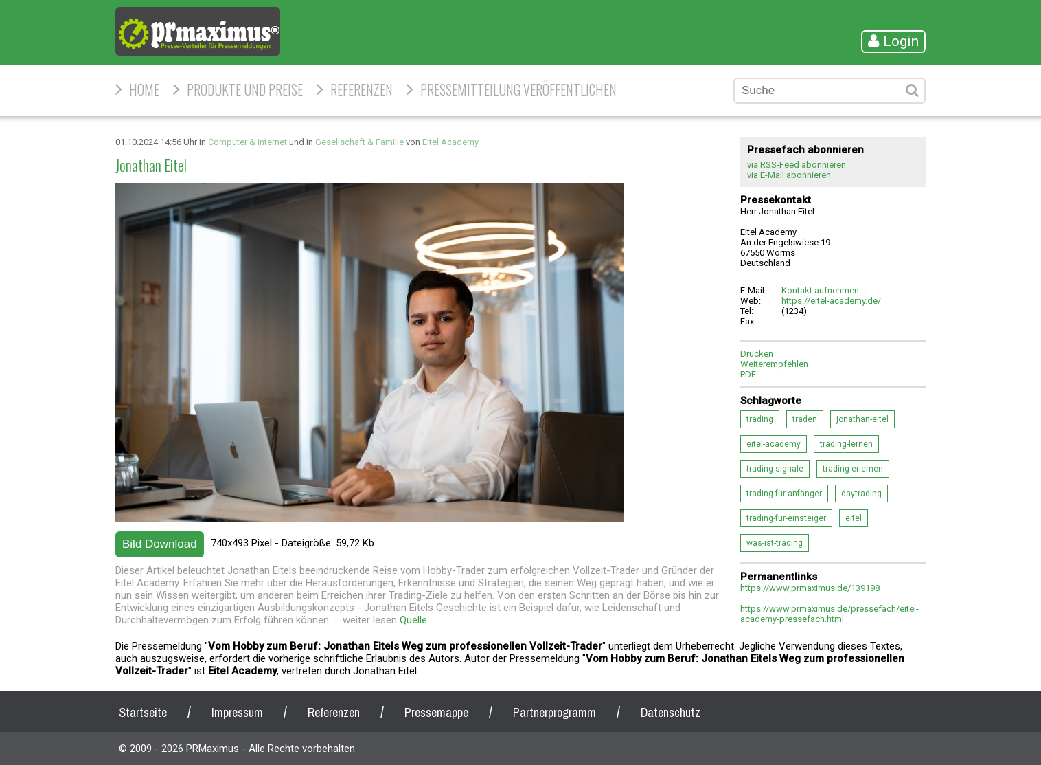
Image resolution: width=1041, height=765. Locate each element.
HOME (144, 89)
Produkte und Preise (245, 89)
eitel (853, 518)
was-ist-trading (774, 543)
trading (759, 419)
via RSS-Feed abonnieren (796, 164)
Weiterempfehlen (774, 364)
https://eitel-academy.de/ (831, 301)
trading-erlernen (853, 469)
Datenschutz (670, 712)
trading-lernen (846, 444)
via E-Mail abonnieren (789, 175)
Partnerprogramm (554, 712)
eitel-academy (773, 444)
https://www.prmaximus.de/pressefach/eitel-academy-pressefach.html (829, 613)
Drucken (756, 353)
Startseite (143, 712)
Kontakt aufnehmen (820, 290)
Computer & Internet (247, 142)
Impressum (237, 712)
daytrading (861, 493)
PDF (748, 374)
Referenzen (361, 89)
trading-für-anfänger (784, 493)
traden (804, 419)
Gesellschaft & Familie (359, 142)
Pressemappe (436, 712)
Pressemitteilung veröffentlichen (518, 89)
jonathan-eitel (862, 419)
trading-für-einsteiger (786, 518)
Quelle (413, 620)
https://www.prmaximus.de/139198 (810, 588)
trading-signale (774, 469)
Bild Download (159, 544)
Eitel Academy (450, 142)
